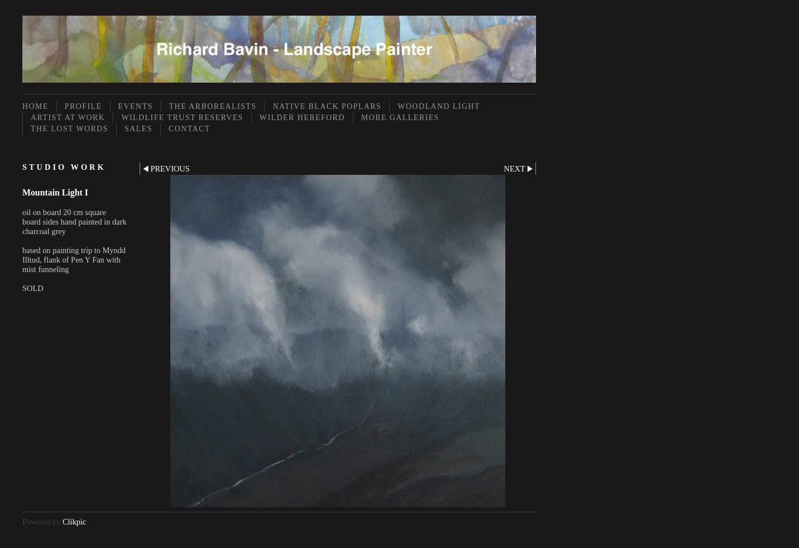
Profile (83, 106)
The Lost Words (69, 129)
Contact (189, 129)
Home (35, 106)
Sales (138, 129)
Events (135, 106)
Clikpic (74, 521)
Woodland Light (439, 106)
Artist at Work (68, 117)
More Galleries (400, 117)
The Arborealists (213, 106)
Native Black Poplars (326, 106)
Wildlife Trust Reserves (182, 117)
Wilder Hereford (302, 117)
